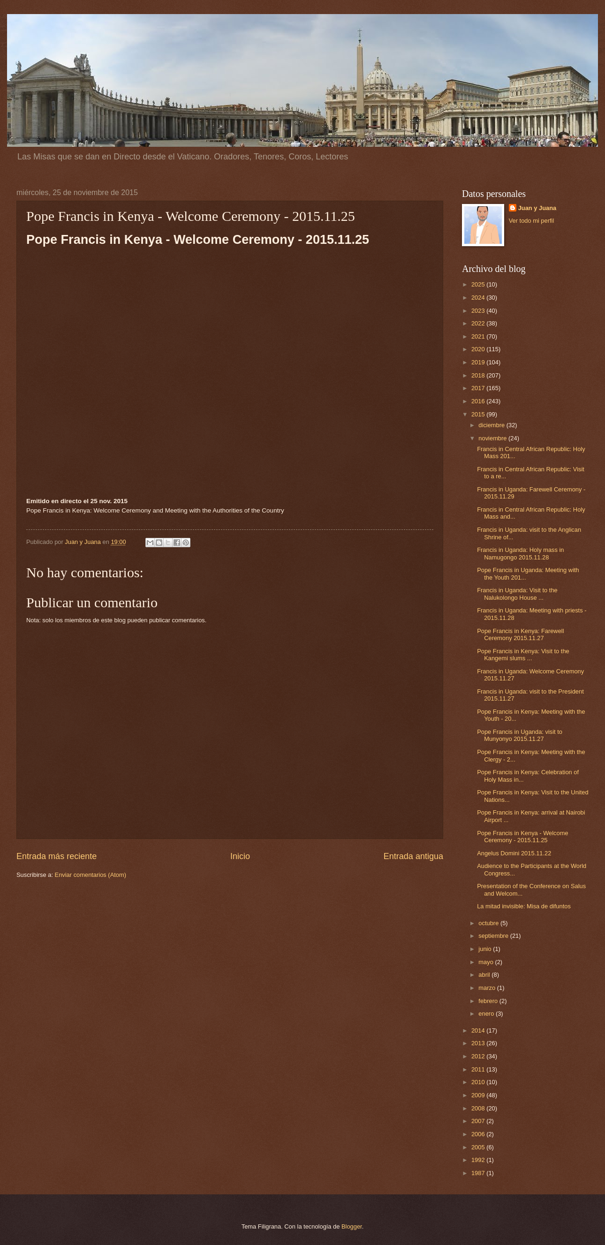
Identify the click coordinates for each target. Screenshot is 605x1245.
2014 (478, 1030)
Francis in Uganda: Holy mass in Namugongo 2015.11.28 (520, 553)
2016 (478, 401)
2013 (478, 1043)
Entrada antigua (413, 856)
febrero (488, 1000)
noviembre (493, 438)
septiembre (494, 935)
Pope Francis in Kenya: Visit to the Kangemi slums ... (523, 655)
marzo (487, 987)
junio (485, 948)
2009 (478, 1095)
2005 (478, 1147)
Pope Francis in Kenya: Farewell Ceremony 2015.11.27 (520, 634)
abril (485, 974)
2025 (478, 284)
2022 (478, 323)
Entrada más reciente (56, 856)
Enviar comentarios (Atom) (90, 874)
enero (487, 1013)
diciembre (492, 425)
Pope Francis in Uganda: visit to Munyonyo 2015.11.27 (519, 735)
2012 (478, 1056)
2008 (478, 1108)
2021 (478, 336)
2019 (478, 362)
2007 (478, 1120)
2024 (478, 297)
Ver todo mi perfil (531, 220)
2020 (478, 349)
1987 (478, 1173)
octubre (489, 923)
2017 (478, 388)
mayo (486, 962)
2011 (478, 1069)
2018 (478, 375)
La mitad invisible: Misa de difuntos (524, 906)
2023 (478, 310)
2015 (478, 414)
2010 (478, 1082)
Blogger (351, 1226)
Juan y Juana (537, 207)
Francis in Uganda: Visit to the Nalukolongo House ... (517, 594)
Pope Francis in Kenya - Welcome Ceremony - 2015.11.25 (522, 837)
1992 (478, 1159)
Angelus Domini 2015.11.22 (514, 853)
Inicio (240, 856)
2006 (478, 1134)
